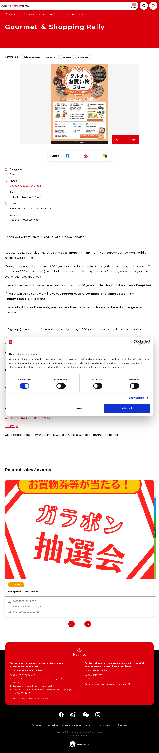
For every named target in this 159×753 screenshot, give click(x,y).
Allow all (127, 408)
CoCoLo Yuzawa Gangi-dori (25, 185)
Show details (136, 398)
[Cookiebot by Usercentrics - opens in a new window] (136, 342)
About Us (36, 725)
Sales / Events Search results (40, 14)
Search (20, 14)
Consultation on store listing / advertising (69, 725)
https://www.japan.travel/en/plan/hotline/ (107, 684)
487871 (10, 426)
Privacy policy (104, 725)
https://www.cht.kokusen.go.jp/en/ (29, 699)
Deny (79, 408)
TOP (10, 14)
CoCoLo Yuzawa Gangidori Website (29, 417)
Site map (123, 725)
